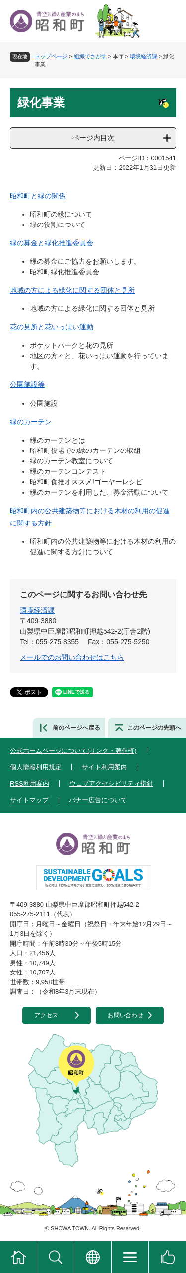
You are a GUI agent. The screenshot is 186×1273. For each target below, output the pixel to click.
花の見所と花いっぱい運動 (51, 327)
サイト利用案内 (104, 767)
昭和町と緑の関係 (37, 196)
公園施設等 (27, 384)
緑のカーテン (31, 422)
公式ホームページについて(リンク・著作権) (73, 750)
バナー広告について (98, 800)
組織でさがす (90, 56)
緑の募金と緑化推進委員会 (51, 243)
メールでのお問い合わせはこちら (72, 657)
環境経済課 (143, 56)
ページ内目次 (93, 138)
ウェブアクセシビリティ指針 (111, 783)
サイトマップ (29, 800)
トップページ (51, 56)
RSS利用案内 (29, 783)
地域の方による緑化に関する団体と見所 (72, 290)
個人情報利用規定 (36, 767)
